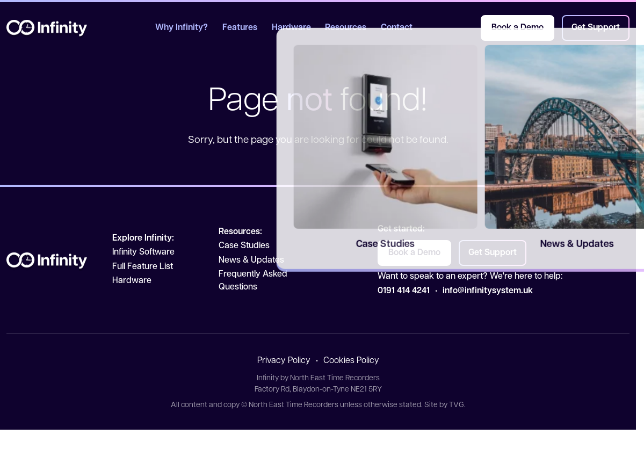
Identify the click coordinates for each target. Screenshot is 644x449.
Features (239, 28)
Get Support (595, 28)
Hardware (291, 28)
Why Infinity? (181, 28)
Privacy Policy (283, 361)
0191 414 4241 (404, 291)
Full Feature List (142, 267)
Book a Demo (517, 28)
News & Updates (251, 260)
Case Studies (244, 246)
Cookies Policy (351, 361)
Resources (345, 28)
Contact (397, 28)
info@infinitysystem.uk (488, 291)
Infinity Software (143, 252)
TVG (456, 405)
